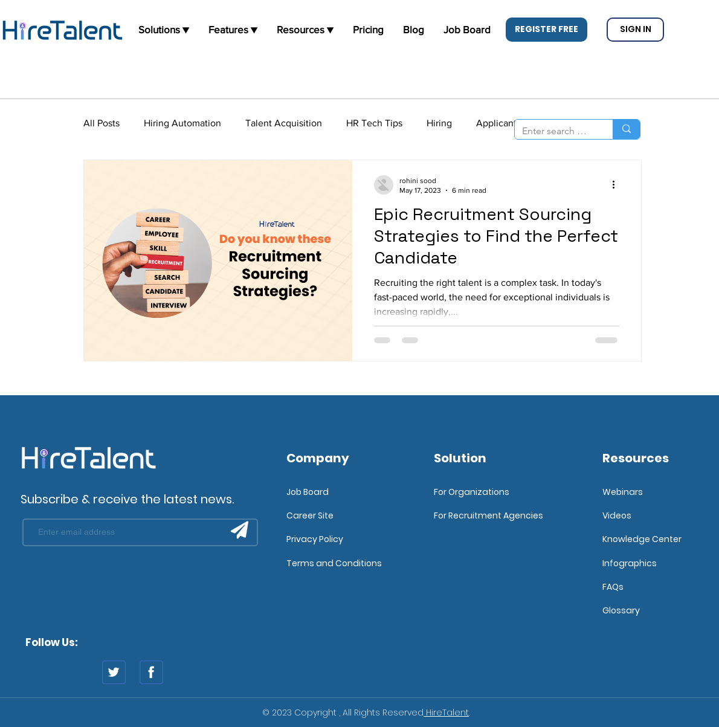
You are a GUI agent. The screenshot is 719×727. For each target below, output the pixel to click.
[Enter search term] (554, 131)
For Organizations (471, 492)
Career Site (310, 515)
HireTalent (446, 712)
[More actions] (617, 185)
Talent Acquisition (283, 123)
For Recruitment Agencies (488, 515)
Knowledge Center (642, 539)
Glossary (621, 610)
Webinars (622, 492)
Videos (616, 515)
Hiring (439, 123)
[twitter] (114, 672)
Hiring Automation (182, 123)
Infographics (629, 563)
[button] (546, 30)
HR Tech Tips (374, 123)
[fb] (151, 672)
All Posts (101, 123)
